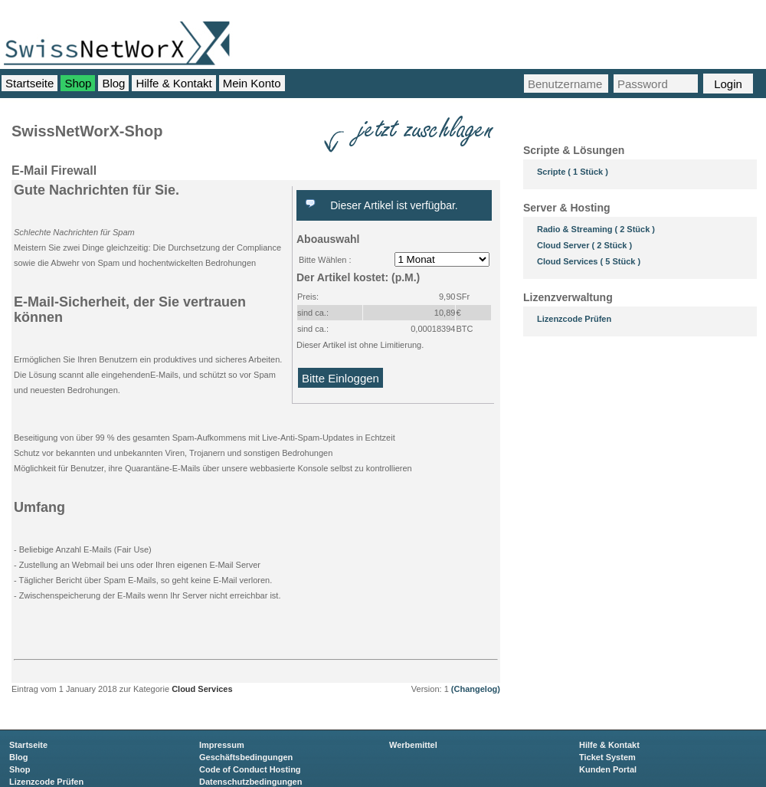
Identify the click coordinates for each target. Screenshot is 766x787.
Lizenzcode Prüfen (574, 318)
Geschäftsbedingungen (246, 757)
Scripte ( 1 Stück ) (572, 171)
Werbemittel (413, 744)
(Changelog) (474, 689)
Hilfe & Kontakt (173, 83)
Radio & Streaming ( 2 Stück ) (596, 229)
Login (728, 83)
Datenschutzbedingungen (250, 781)
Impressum (221, 744)
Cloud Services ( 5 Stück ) (588, 261)
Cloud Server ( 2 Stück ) (584, 245)
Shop (77, 83)
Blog (113, 83)
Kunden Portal (608, 769)
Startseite (29, 83)
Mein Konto (252, 83)
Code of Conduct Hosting (250, 769)
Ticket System (607, 757)
